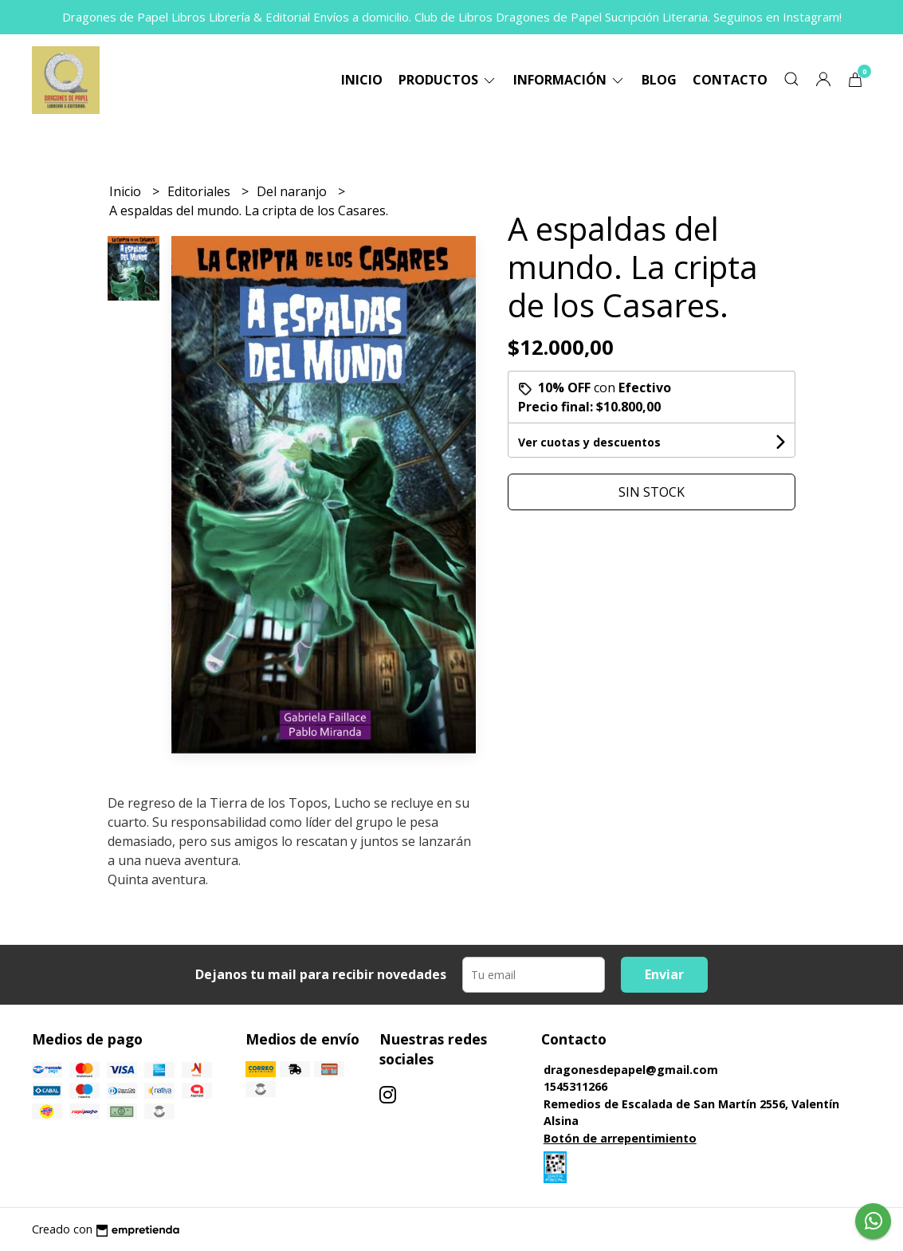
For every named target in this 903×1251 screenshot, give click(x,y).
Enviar (664, 974)
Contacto (730, 80)
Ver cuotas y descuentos (589, 442)
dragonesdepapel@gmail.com (631, 1069)
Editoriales (200, 191)
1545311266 (575, 1086)
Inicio (362, 80)
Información (569, 80)
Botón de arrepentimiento (620, 1138)
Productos (447, 80)
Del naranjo (293, 191)
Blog (659, 80)
